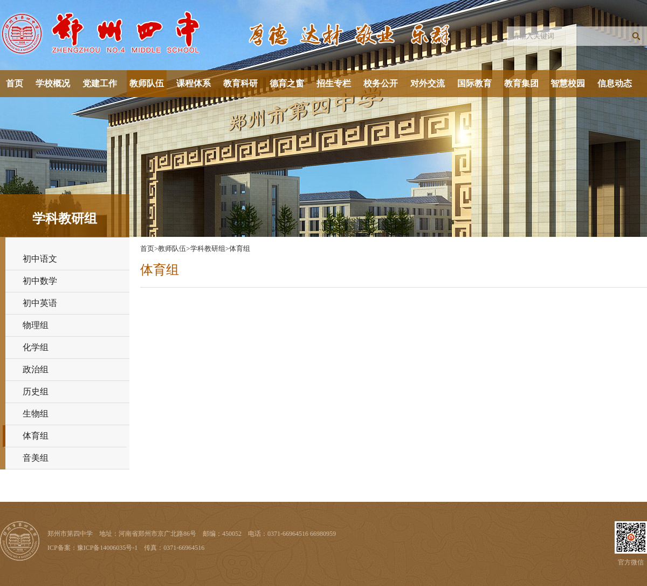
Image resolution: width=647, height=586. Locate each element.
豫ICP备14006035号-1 (107, 547)
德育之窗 (287, 83)
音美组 (36, 457)
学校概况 (53, 83)
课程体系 (193, 83)
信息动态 (614, 83)
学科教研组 (207, 248)
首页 (14, 83)
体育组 (36, 435)
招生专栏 (333, 83)
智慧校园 (567, 83)
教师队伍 (146, 83)
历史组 (36, 391)
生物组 (36, 413)
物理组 (36, 325)
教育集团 (521, 83)
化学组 (36, 347)
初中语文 (40, 258)
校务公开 (380, 83)
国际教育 (474, 83)
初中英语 (40, 303)
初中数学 (40, 280)
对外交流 (427, 83)
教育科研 (240, 83)
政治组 (36, 369)
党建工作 (99, 83)
